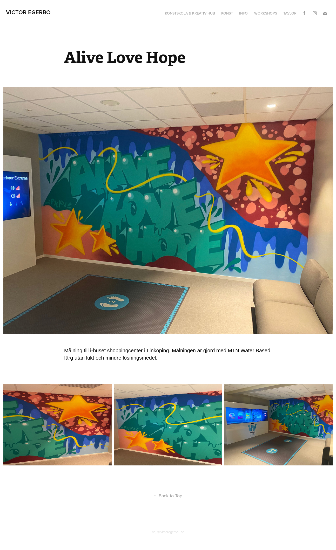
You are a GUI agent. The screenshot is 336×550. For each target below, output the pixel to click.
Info (243, 13)
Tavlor (290, 13)
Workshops (265, 13)
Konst (227, 13)
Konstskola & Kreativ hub (190, 13)
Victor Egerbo (28, 12)
